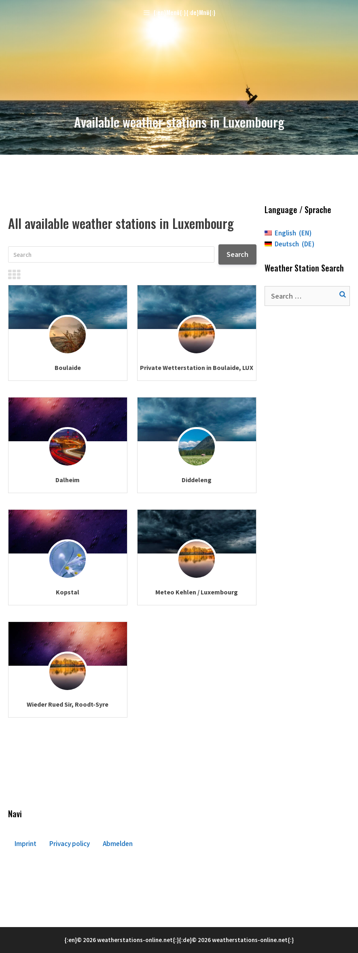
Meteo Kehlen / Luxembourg (196, 592)
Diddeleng (197, 480)
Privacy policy (69, 843)
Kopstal (67, 592)
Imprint (25, 843)
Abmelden (118, 843)
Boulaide (68, 367)
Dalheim (67, 480)
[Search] (111, 254)
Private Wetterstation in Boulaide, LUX (196, 367)
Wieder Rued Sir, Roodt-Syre (67, 704)
